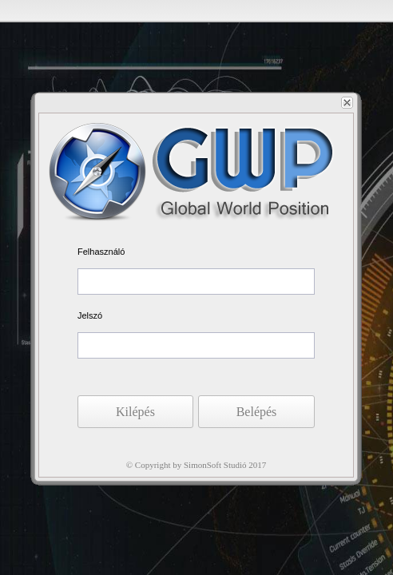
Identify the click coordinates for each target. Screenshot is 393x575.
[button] (256, 412)
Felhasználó (101, 251)
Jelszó (89, 315)
